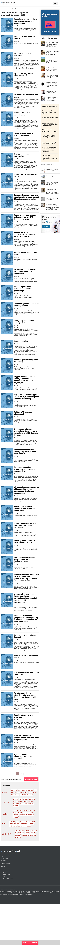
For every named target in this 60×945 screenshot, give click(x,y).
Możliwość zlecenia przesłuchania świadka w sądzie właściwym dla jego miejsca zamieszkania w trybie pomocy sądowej (52, 208)
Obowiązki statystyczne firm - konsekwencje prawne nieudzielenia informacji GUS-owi (49, 157)
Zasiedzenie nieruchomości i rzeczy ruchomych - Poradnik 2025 (52, 61)
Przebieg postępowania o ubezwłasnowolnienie (24, 542)
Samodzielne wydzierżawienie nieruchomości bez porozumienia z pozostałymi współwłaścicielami (26, 578)
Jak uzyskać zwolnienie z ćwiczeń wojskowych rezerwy (49, 130)
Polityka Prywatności (7, 878)
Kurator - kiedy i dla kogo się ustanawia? (51, 92)
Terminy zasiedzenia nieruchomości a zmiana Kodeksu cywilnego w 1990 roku (25, 696)
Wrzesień (32, 792)
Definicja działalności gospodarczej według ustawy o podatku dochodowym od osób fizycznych (26, 619)
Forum (4, 824)
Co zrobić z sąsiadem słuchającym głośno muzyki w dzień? (49, 112)
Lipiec (20, 792)
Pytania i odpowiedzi (5, 814)
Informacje (5, 802)
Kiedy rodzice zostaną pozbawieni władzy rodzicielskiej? (52, 183)
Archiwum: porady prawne (13, 8)
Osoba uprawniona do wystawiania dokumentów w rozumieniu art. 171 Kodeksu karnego (26, 432)
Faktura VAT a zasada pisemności (23, 413)
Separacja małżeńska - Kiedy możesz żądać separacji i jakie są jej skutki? (52, 84)
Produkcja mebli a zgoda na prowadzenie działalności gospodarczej (25, 21)
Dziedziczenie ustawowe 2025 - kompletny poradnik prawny (52, 53)
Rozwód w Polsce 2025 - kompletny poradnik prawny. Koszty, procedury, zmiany (52, 44)
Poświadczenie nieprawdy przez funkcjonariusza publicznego (25, 271)
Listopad (23, 794)
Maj (35, 790)
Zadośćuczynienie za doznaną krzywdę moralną (26, 305)
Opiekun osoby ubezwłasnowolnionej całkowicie (23, 756)
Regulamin (5, 876)
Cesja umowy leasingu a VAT (26, 94)
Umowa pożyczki (50, 176)
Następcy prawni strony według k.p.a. (24, 322)
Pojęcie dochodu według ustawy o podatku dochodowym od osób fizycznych (24, 380)
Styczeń (14, 790)
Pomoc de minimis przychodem (22, 155)
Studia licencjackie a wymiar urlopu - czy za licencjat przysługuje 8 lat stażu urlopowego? (49, 149)
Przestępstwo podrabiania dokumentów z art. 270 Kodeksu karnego (25, 217)
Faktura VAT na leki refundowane (22, 114)
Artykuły (5, 792)
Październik (15, 794)
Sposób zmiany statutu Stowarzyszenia (23, 75)
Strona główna (4, 8)
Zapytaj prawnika (30, 942)
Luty (19, 790)
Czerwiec (14, 792)
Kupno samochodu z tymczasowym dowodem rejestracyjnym (24, 469)
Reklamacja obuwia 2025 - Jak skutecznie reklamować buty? (52, 69)
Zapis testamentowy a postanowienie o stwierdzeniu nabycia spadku (26, 738)
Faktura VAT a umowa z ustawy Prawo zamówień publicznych (24, 508)
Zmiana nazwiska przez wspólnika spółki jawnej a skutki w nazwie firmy (24, 234)
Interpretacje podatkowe (6, 834)
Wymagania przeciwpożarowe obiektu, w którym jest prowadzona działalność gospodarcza (26, 490)
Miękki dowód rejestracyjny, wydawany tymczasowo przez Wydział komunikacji (26, 397)
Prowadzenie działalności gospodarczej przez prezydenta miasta (24, 560)
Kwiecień (30, 790)
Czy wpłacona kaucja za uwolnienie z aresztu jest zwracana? (48, 137)
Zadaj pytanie (49, 25)
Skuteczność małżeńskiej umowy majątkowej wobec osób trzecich (25, 452)
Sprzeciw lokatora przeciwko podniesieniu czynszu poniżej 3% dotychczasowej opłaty (26, 197)
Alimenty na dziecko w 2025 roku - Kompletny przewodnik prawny (52, 76)
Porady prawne (23, 8)
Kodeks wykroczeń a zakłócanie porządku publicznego (22, 289)
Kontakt (4, 872)
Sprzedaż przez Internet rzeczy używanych (24, 134)
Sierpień (26, 792)
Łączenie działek (21, 341)
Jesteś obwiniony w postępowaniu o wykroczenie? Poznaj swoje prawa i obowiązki (52, 191)
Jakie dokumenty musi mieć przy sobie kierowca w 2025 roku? (52, 99)
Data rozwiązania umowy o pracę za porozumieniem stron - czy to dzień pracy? (50, 124)
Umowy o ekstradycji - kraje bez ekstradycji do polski (49, 142)
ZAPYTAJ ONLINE (31, 779)
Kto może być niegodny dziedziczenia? (52, 170)
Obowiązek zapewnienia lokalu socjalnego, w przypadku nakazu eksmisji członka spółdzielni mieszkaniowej (25, 598)
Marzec (24, 790)
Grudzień (29, 794)
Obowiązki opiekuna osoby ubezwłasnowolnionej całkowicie (25, 525)
